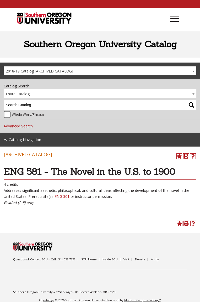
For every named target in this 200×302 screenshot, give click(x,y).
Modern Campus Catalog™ (142, 300)
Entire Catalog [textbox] (18, 93)
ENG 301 (62, 196)
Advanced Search (18, 126)
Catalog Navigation (25, 139)
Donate (140, 259)
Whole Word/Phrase (28, 114)
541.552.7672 (66, 259)
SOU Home (89, 259)
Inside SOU (110, 259)
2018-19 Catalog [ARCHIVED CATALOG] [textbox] (39, 71)
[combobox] (100, 70)
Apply (155, 259)
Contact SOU (39, 259)
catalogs (48, 300)
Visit (126, 259)
